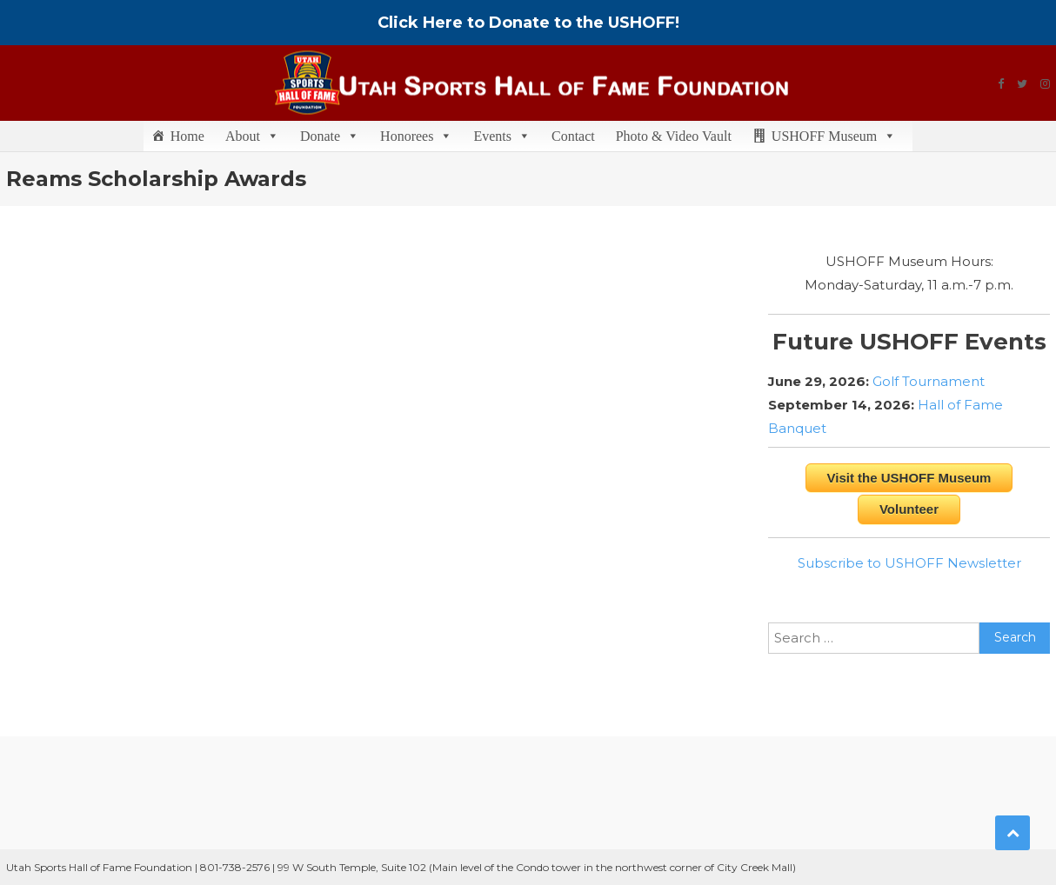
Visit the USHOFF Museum (909, 477)
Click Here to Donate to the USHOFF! (528, 22)
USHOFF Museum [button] (834, 136)
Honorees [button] (416, 136)
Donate (329, 136)
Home (187, 136)
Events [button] (502, 136)
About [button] (252, 136)
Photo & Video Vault (674, 136)
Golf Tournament (928, 381)
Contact (573, 136)
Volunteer (909, 509)
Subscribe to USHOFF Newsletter (909, 563)
